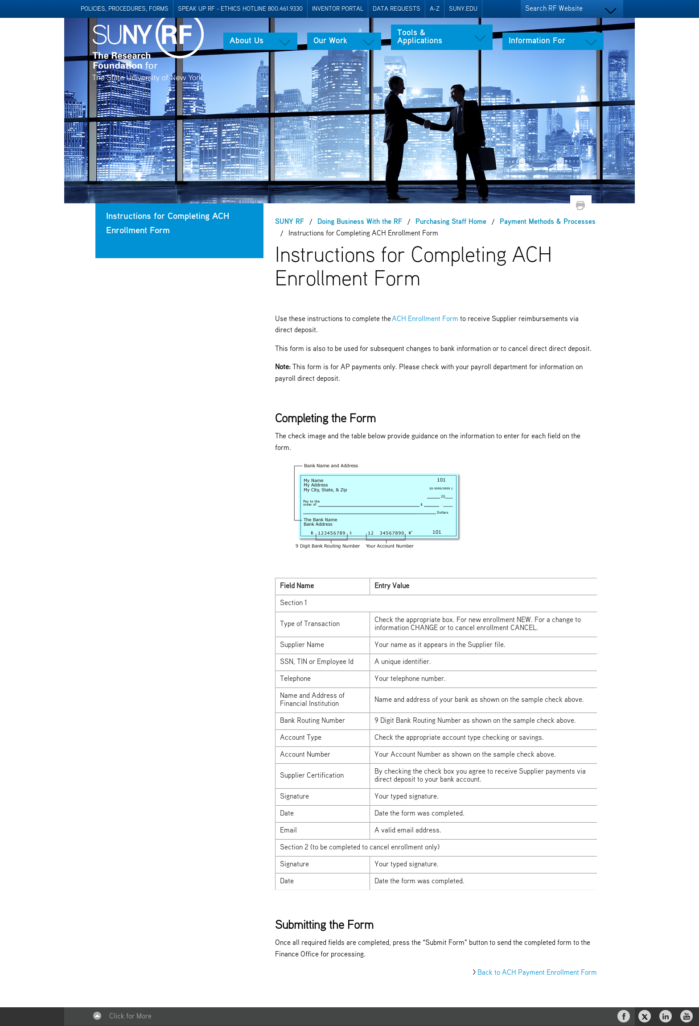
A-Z (435, 9)
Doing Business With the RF (359, 222)
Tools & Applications (419, 37)
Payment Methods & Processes (548, 222)
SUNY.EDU (463, 9)
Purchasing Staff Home (450, 222)
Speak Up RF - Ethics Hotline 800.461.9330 (240, 9)
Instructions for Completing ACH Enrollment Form (167, 223)
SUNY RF (289, 222)
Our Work (330, 41)
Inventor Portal (337, 9)
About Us (246, 41)
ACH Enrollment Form (425, 319)
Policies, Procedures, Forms (125, 9)
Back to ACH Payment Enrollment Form (537, 973)
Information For (537, 41)
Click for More (130, 1016)
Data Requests (396, 9)
